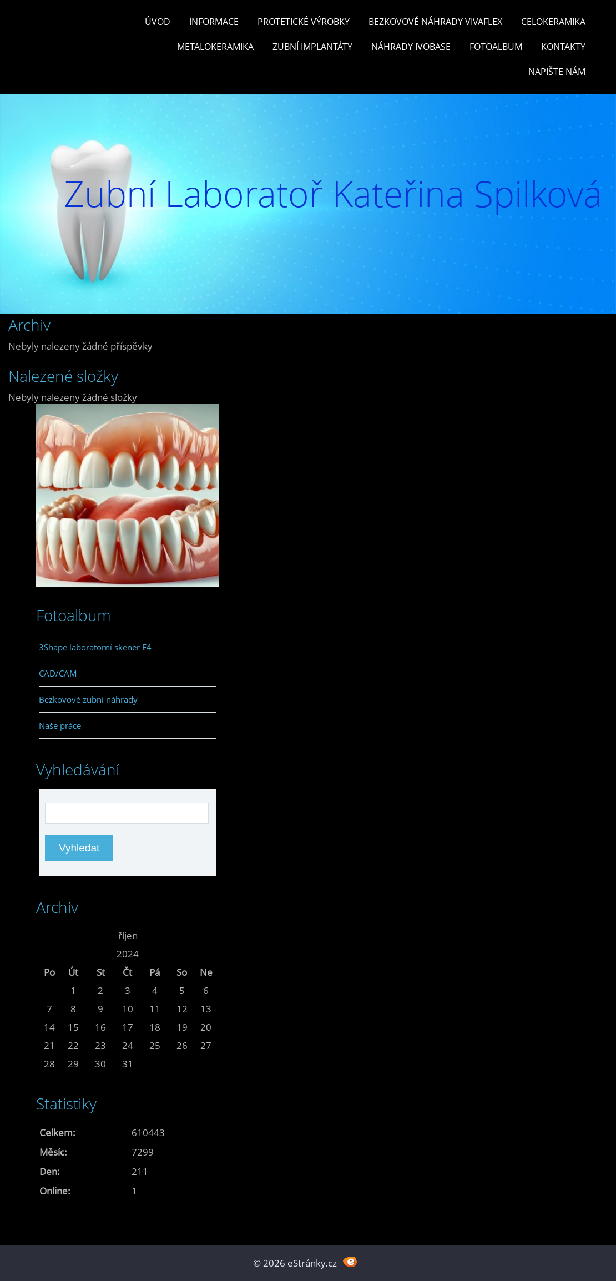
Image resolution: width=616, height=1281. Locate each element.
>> (205, 935)
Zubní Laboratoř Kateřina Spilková (333, 193)
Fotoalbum (495, 47)
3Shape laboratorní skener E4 (95, 647)
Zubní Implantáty (312, 47)
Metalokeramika (215, 47)
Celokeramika (553, 22)
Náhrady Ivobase (411, 47)
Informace (214, 22)
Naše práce (60, 725)
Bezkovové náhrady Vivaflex (435, 22)
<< (49, 935)
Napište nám (556, 71)
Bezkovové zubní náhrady (88, 699)
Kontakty (563, 47)
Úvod (157, 22)
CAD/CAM (58, 673)
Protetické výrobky (303, 22)
